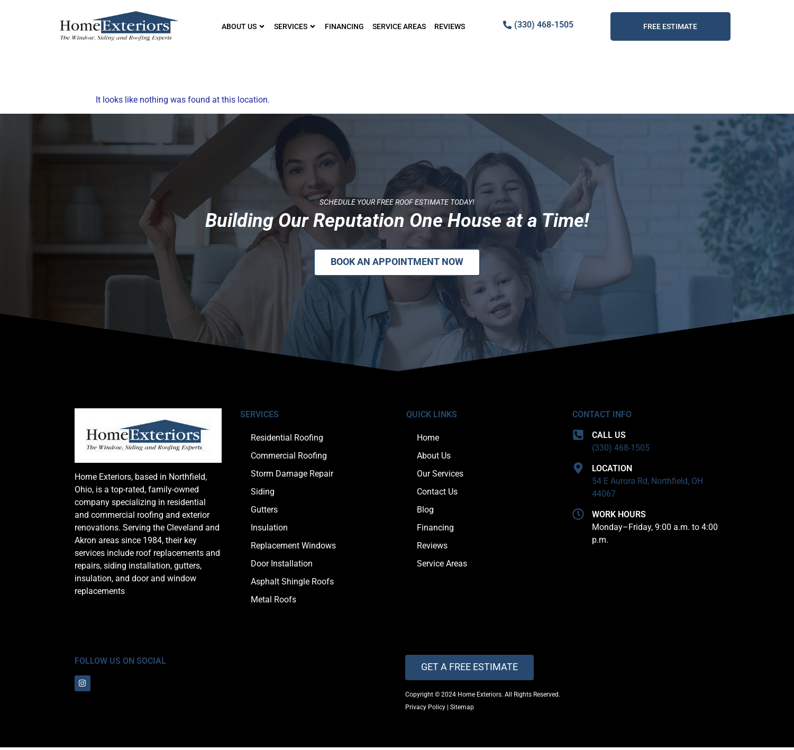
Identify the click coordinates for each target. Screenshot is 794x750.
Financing (344, 26)
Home (428, 439)
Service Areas (399, 26)
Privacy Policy (425, 710)
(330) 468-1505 (621, 449)
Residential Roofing (287, 439)
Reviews (449, 26)
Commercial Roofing (289, 457)
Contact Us (437, 493)
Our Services (440, 475)
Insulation (269, 529)
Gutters (264, 511)
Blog (425, 511)
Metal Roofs (273, 601)
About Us (244, 26)
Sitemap (462, 710)
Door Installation (282, 565)
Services (295, 26)
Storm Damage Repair (292, 475)
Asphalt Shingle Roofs (292, 583)
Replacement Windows (293, 547)
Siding (263, 493)
